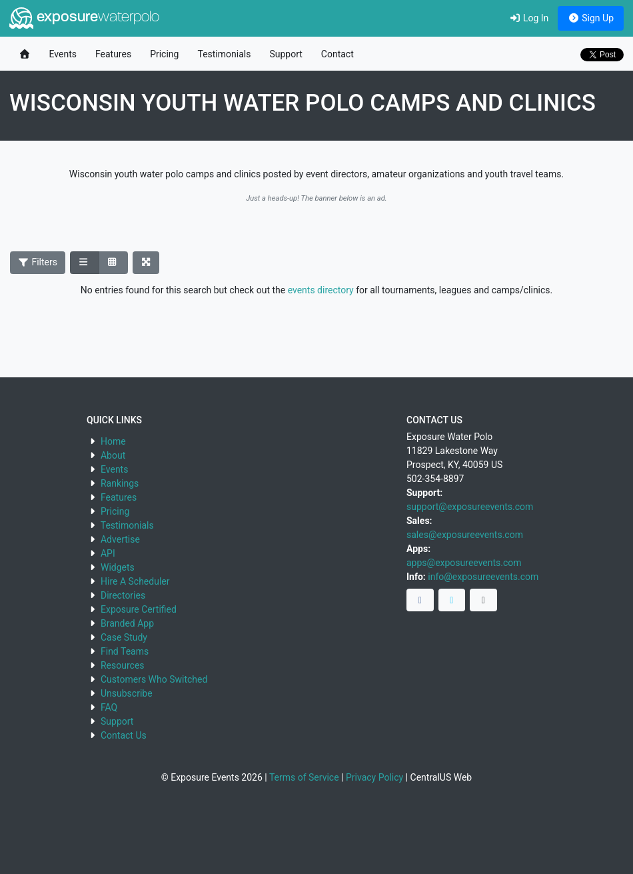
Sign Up (591, 18)
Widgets (118, 567)
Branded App (127, 623)
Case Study (124, 637)
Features (113, 54)
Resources (123, 665)
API (108, 553)
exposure (84, 18)
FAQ (109, 707)
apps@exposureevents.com (464, 562)
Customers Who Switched (154, 679)
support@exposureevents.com (469, 506)
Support (285, 54)
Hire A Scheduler (135, 581)
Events (63, 54)
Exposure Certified (139, 609)
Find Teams (125, 651)
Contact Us (124, 735)
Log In (528, 18)
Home (113, 441)
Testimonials (224, 54)
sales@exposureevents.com (464, 534)
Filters (38, 262)
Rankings (120, 483)
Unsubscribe (127, 693)
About (113, 455)
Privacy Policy (374, 777)
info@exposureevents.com (483, 576)
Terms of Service (304, 777)
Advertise (120, 539)
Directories (123, 595)
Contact (337, 54)
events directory (321, 290)
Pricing (164, 54)
